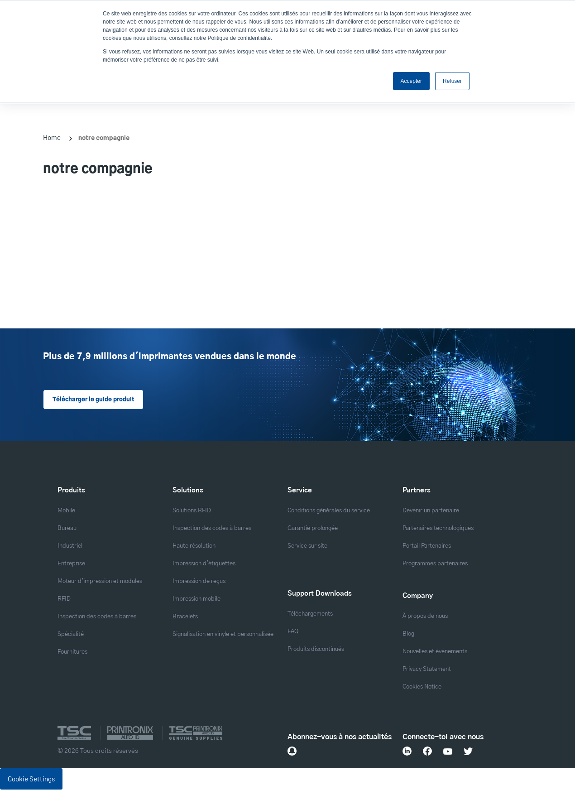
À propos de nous (425, 616)
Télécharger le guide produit (93, 400)
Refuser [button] (452, 81)
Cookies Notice (421, 687)
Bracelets (185, 617)
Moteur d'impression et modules (100, 582)
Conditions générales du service (329, 511)
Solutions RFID (191, 511)
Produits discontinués (316, 649)
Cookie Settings (31, 779)
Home (52, 137)
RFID (64, 599)
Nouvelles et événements (434, 652)
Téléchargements (310, 614)
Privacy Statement (426, 669)
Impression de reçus (198, 582)
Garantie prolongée (313, 529)
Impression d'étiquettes (203, 564)
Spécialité (71, 635)
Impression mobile (196, 599)
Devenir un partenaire (430, 511)
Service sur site (307, 546)
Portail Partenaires (426, 546)
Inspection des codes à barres (97, 617)
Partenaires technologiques (438, 529)
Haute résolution (194, 546)
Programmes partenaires (435, 564)
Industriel (70, 546)
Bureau (67, 529)
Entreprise (71, 564)
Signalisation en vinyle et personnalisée (222, 635)
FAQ (293, 632)
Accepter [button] (411, 81)
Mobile (66, 511)
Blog (408, 634)
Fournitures (72, 652)
